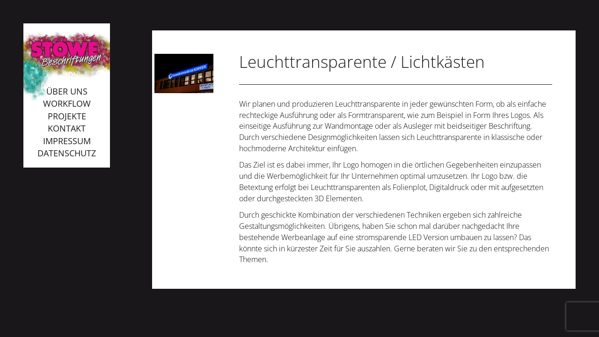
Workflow (67, 103)
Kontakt (67, 128)
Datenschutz (66, 153)
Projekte (67, 116)
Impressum (67, 141)
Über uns (67, 91)
